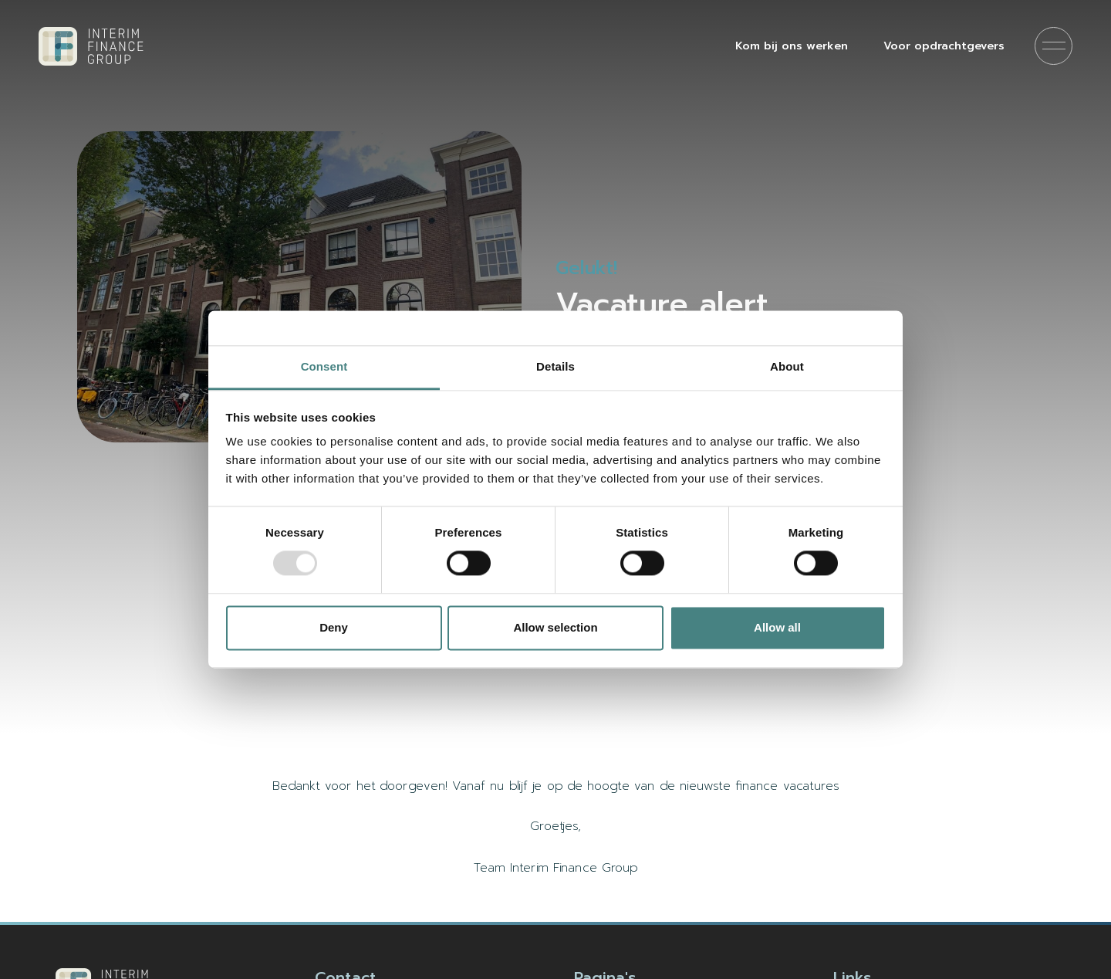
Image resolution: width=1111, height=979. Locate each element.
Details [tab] (555, 366)
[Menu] (1053, 46)
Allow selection (555, 627)
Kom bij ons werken (791, 45)
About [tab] (787, 366)
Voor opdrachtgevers (944, 45)
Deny (333, 627)
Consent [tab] (324, 366)
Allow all (777, 627)
